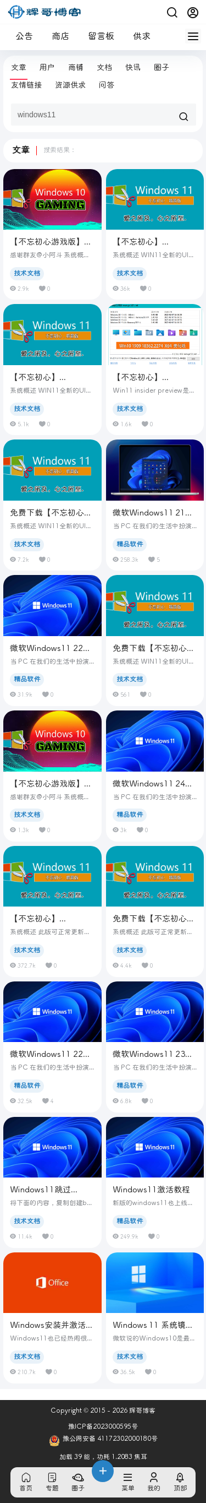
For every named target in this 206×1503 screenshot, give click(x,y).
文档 (104, 67)
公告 (20, 36)
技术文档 (27, 273)
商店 (56, 36)
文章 (18, 67)
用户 (47, 67)
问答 (106, 85)
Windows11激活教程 (151, 1189)
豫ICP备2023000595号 (103, 1426)
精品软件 (129, 544)
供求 (137, 36)
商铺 (75, 67)
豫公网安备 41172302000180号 (103, 1440)
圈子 (161, 67)
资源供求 (70, 85)
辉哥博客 (141, 1410)
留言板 (96, 36)
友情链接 (26, 85)
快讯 (133, 67)
